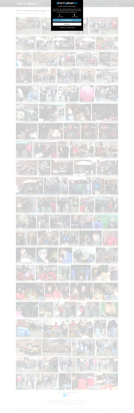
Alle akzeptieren (67, 20)
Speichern (67, 24)
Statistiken (75, 17)
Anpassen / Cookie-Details (67, 27)
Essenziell (60, 17)
